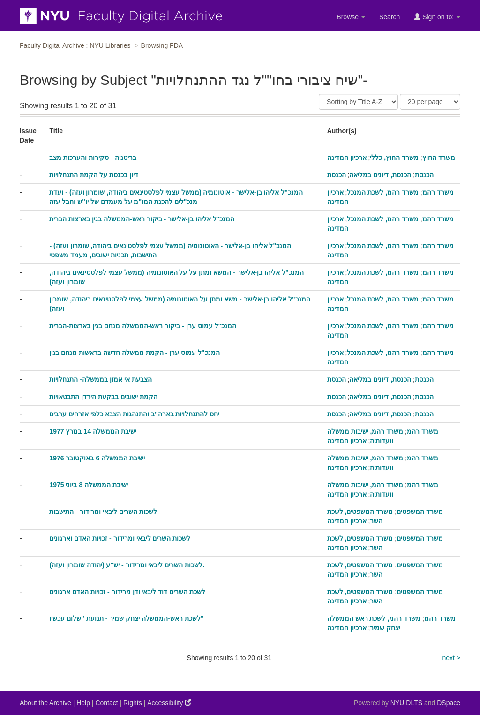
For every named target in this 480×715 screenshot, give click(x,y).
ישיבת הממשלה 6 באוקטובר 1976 (97, 458)
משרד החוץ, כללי (394, 157)
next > (451, 658)
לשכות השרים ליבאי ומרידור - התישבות (103, 511)
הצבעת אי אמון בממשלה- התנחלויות (100, 379)
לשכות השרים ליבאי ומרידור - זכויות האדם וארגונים (119, 538)
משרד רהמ (438, 192)
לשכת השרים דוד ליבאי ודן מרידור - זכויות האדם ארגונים (127, 591)
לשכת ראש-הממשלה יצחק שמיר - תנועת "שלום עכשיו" (126, 618)
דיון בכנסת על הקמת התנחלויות (93, 175)
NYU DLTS (406, 703)
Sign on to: (437, 17)
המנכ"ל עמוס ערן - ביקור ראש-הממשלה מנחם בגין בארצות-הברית (142, 326)
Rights (132, 703)
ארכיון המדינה (347, 157)
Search (389, 17)
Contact (106, 703)
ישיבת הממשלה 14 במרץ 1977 (92, 431)
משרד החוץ (438, 157)
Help (83, 703)
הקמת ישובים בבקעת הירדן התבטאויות (103, 396)
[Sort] (358, 102)
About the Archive (45, 703)
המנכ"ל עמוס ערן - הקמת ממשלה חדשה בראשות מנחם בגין (134, 352)
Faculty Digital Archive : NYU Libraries (75, 45)
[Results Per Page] (430, 102)
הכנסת (424, 175)
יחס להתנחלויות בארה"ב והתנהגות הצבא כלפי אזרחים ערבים (134, 414)
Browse (351, 17)
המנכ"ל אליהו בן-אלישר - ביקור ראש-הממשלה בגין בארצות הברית (141, 219)
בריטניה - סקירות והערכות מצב (92, 157)
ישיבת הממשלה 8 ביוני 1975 (88, 485)
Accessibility (169, 703)
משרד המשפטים (420, 511)
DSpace (448, 703)
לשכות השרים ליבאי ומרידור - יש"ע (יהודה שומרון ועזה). (126, 565)
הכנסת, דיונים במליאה (380, 175)
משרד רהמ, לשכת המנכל (383, 192)
